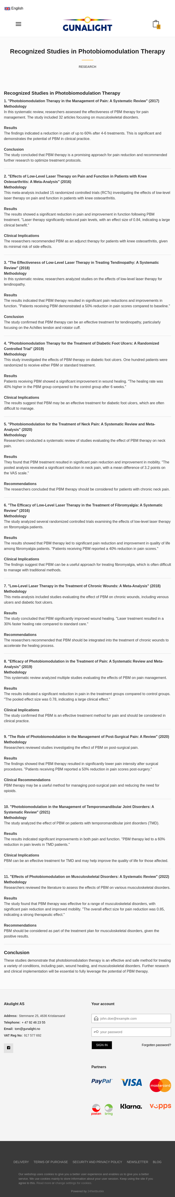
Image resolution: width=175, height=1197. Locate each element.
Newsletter (137, 1162)
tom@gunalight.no (27, 1029)
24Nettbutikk (96, 1191)
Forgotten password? (156, 1045)
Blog (157, 1162)
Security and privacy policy (97, 1162)
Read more (43, 1183)
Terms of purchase (50, 1162)
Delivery (21, 1162)
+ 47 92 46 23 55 (33, 1022)
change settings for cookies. (73, 1183)
